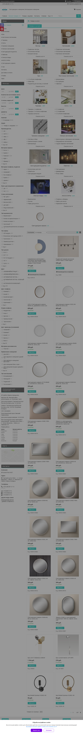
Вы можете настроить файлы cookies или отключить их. (41, 726)
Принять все (36, 730)
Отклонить (49, 730)
